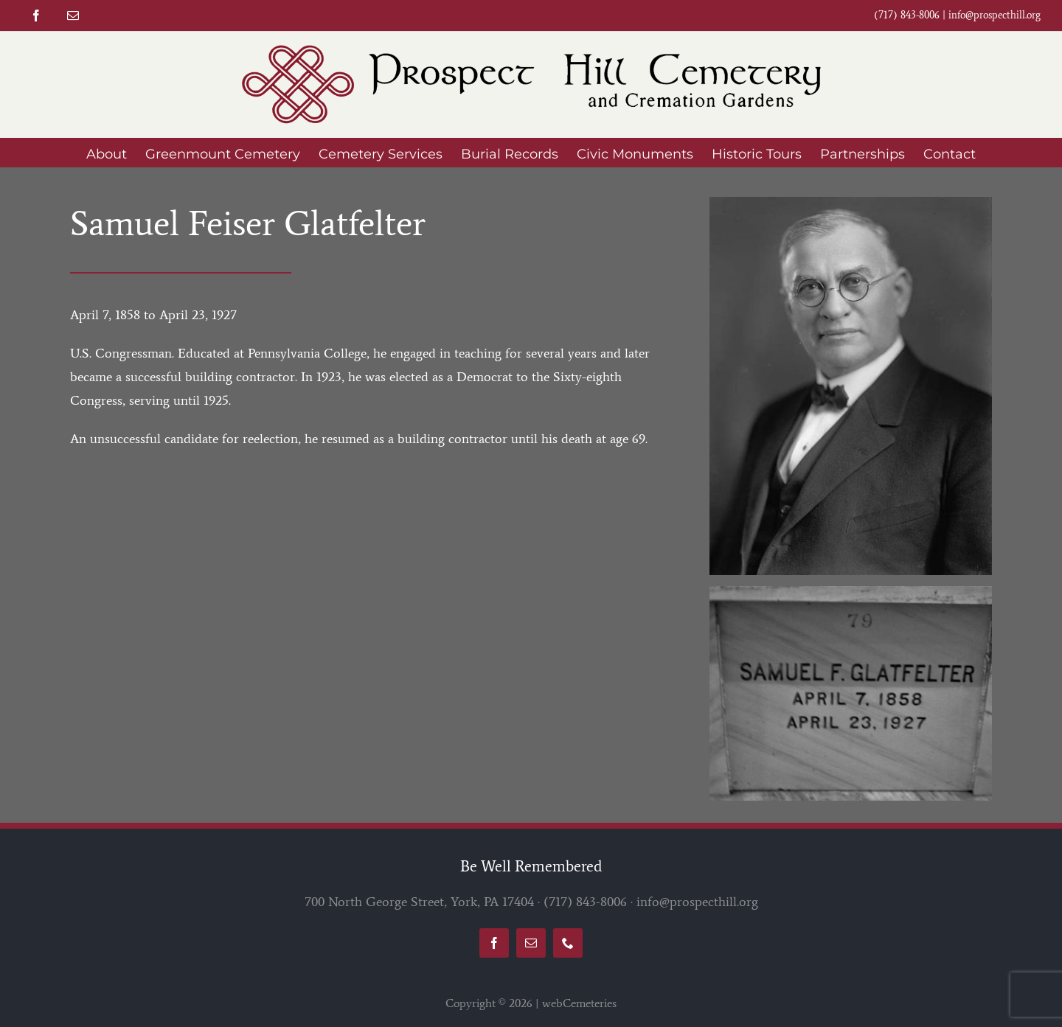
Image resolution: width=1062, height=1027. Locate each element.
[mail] (73, 15)
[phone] (568, 943)
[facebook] (36, 15)
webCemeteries (579, 1003)
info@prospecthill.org (994, 15)
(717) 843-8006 (585, 902)
